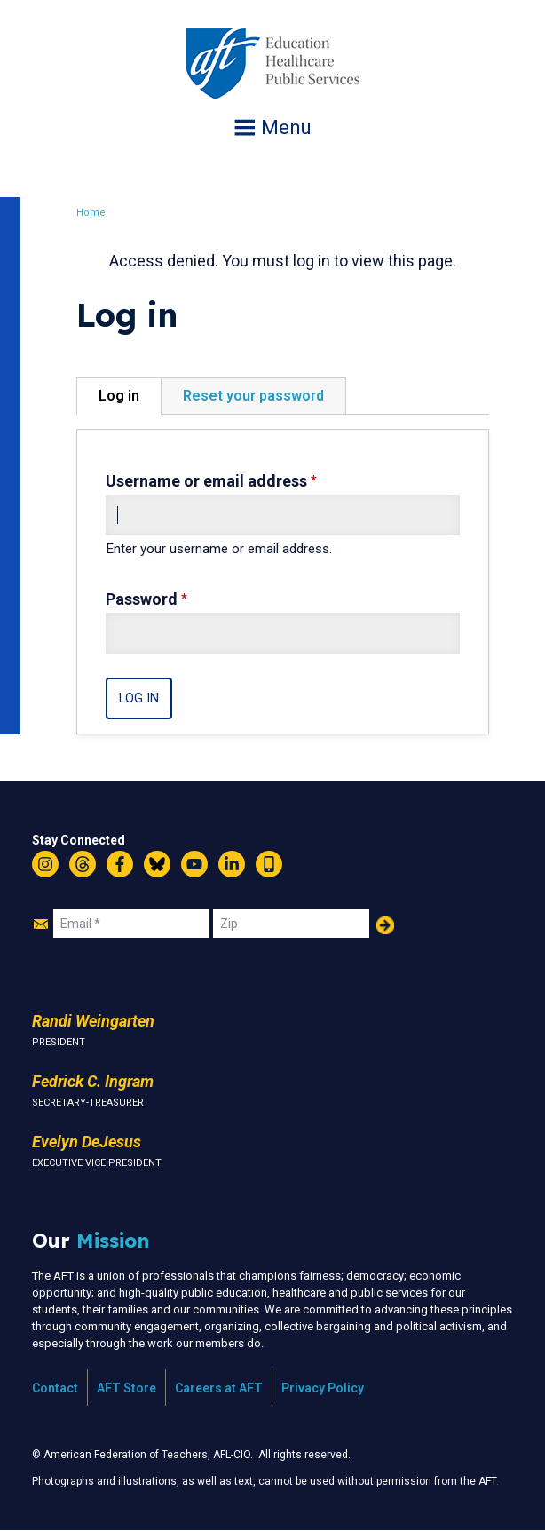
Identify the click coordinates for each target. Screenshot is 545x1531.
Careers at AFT (219, 1388)
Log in (120, 395)
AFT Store (126, 1388)
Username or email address (208, 481)
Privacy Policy (322, 1388)
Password (143, 599)
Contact (55, 1388)
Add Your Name (385, 925)
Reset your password (255, 395)
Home (92, 212)
